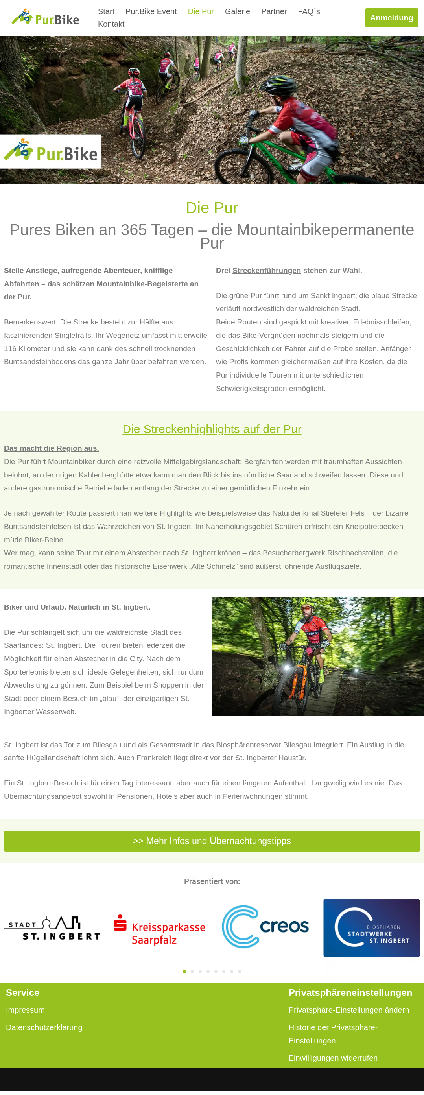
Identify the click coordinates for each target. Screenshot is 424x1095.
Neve (15, 1083)
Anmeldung (391, 17)
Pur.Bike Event (151, 11)
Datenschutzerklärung (44, 1031)
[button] (184, 975)
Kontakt (111, 24)
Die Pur (201, 11)
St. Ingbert (21, 747)
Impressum (25, 1014)
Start (106, 11)
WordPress (105, 1083)
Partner (275, 11)
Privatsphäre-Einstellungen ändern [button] (349, 1014)
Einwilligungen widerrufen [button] (333, 1062)
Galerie (238, 11)
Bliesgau (107, 747)
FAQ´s (310, 11)
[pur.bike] (45, 18)
